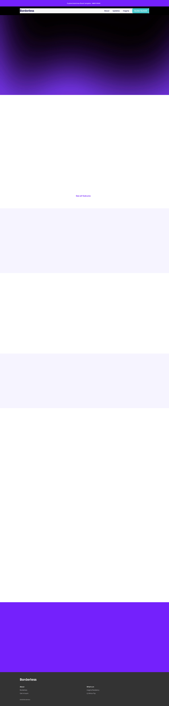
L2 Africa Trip (91, 693)
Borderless (27, 10)
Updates (116, 11)
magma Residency (93, 690)
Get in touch (24, 693)
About (106, 11)
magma (126, 11)
